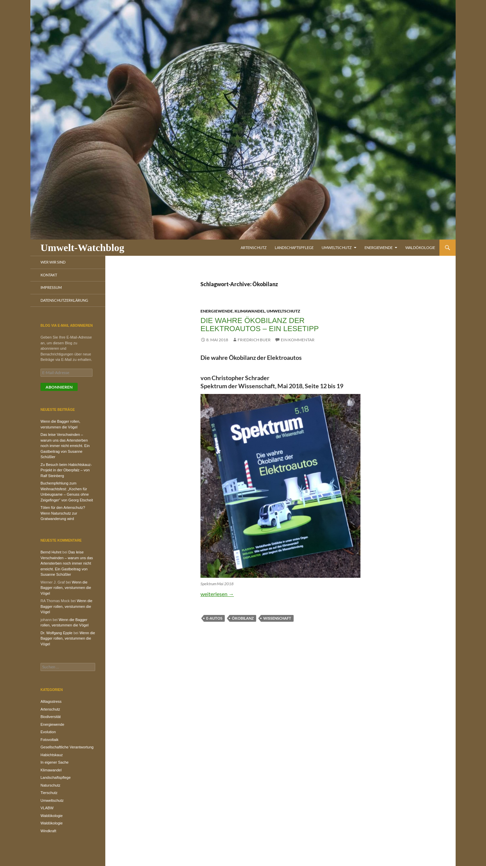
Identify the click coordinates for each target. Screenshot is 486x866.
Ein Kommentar (298, 339)
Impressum (51, 287)
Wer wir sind (52, 262)
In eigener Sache (54, 762)
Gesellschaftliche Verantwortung (66, 747)
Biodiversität (50, 717)
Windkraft (48, 831)
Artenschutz (254, 247)
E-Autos (214, 618)
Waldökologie (420, 247)
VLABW (47, 808)
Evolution (48, 732)
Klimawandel (250, 311)
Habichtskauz (51, 755)
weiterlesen (217, 594)
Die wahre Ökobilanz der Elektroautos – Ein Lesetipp (259, 324)
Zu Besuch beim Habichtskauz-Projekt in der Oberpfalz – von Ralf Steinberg (66, 470)
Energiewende (378, 247)
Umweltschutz (337, 247)
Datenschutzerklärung (64, 300)
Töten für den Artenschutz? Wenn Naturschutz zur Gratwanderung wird (62, 513)
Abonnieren (59, 387)
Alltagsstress (50, 701)
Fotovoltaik (49, 740)
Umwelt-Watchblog (82, 247)
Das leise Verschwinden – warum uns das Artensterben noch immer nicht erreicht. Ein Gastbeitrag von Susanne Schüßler (65, 445)
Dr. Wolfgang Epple (56, 633)
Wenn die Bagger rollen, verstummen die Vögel (65, 587)
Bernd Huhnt (50, 552)
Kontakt (48, 275)
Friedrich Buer (254, 339)
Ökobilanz (243, 618)
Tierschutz (48, 793)
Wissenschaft (277, 618)
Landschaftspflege (294, 247)
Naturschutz (50, 785)
